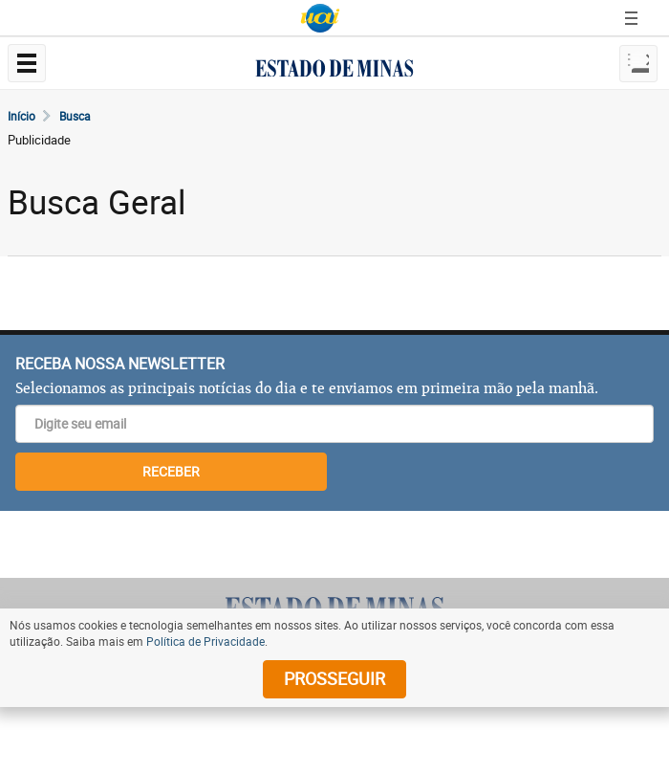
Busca (75, 115)
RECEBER (171, 471)
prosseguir (334, 678)
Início (21, 115)
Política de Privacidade (205, 641)
